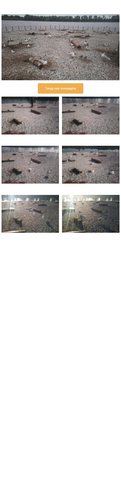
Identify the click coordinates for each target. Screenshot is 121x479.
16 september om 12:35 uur (90, 136)
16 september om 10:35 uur (90, 186)
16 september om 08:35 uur (90, 235)
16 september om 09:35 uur (30, 235)
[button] (60, 88)
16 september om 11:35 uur (30, 186)
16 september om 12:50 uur (30, 136)
